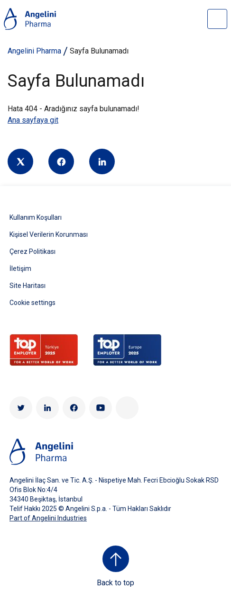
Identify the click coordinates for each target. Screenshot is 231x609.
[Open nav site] (217, 19)
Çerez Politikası (32, 251)
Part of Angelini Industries (48, 518)
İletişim (20, 268)
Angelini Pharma (34, 50)
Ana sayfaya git (33, 120)
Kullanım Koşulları (35, 217)
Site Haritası (27, 285)
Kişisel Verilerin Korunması (48, 234)
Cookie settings (32, 302)
